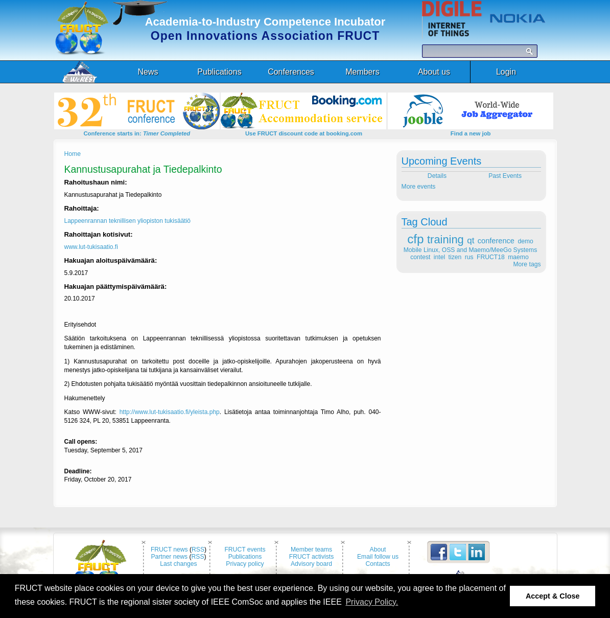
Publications (245, 556)
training (445, 239)
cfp (415, 239)
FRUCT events (244, 549)
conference (496, 241)
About (378, 549)
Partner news (169, 556)
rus (469, 257)
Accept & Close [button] (553, 596)
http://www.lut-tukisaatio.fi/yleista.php (170, 412)
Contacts (378, 563)
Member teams (311, 549)
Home (72, 153)
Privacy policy (245, 563)
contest (420, 257)
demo (525, 241)
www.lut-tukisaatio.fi (91, 246)
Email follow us (377, 556)
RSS (198, 549)
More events (419, 186)
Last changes (178, 563)
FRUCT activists (311, 556)
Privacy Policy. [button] (371, 602)
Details (436, 175)
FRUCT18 (491, 257)
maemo (518, 257)
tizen (455, 257)
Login (506, 71)
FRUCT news (169, 549)
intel (439, 257)
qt (470, 240)
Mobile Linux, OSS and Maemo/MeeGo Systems (470, 250)
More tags (527, 264)
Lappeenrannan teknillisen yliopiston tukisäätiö (127, 220)
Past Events (505, 175)
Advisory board (311, 563)
